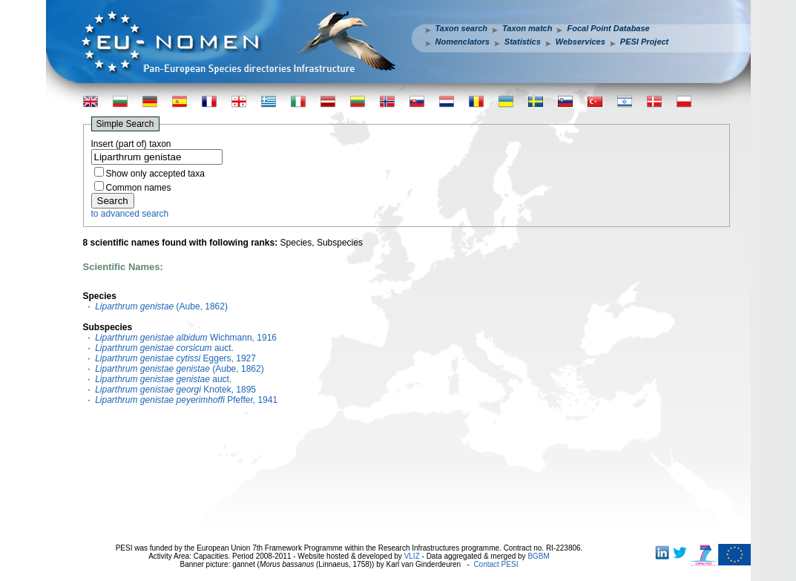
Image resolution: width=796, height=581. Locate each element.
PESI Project (644, 41)
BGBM (538, 556)
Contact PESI (495, 564)
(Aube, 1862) (161, 306)
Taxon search (461, 28)
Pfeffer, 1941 (186, 400)
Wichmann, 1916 (186, 337)
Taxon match (527, 28)
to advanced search (130, 214)
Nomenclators (462, 41)
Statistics (522, 41)
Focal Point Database (608, 28)
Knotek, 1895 (175, 389)
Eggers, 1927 (175, 358)
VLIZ (412, 556)
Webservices (580, 41)
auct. (164, 348)
